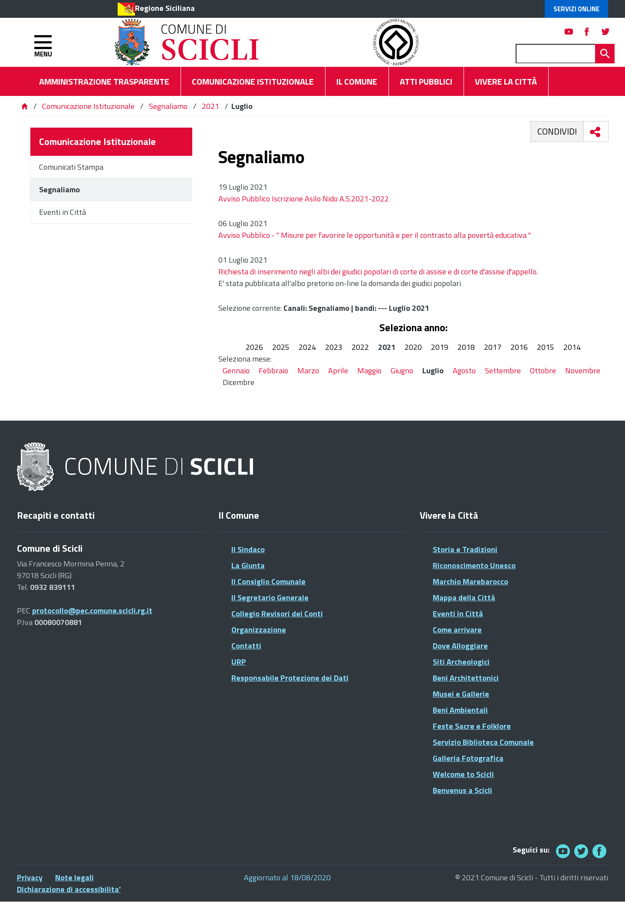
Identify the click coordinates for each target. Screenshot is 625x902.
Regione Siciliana (165, 8)
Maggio (369, 370)
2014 (572, 347)
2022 (360, 347)
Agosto (464, 370)
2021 (210, 106)
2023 (333, 347)
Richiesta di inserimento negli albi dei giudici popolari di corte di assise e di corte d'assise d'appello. (378, 271)
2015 (545, 347)
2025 (280, 347)
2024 (307, 347)
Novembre (582, 370)
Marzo (308, 370)
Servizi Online (576, 9)
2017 (492, 347)
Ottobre (543, 370)
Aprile (338, 370)
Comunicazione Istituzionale (88, 106)
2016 (519, 347)
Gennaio (236, 370)
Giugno (402, 370)
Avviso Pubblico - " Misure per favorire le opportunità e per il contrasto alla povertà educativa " (374, 235)
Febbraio (273, 370)
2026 (254, 347)
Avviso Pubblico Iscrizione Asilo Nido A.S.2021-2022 (303, 198)
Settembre (503, 370)
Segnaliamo (168, 106)
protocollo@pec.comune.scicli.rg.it (92, 610)
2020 (413, 347)
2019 (439, 347)
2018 (466, 347)
